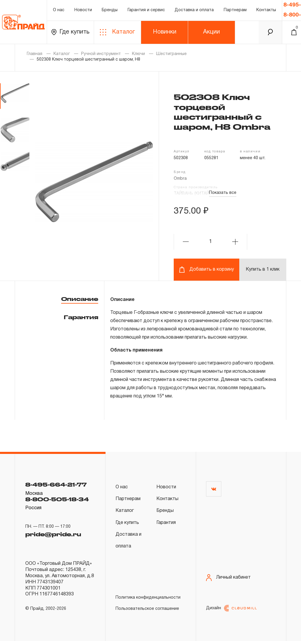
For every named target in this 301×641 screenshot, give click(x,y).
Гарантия (81, 317)
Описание (79, 299)
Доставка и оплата (194, 10)
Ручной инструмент (101, 54)
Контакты (266, 10)
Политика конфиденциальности (148, 598)
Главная (34, 54)
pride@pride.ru (53, 534)
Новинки (164, 32)
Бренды (110, 10)
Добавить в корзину (206, 270)
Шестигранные (171, 54)
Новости (83, 10)
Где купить (70, 32)
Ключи (138, 54)
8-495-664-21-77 (56, 484)
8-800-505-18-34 (57, 499)
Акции (211, 32)
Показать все (222, 193)
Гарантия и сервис (146, 10)
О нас (58, 10)
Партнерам (235, 10)
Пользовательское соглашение (147, 609)
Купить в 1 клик (263, 269)
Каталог (117, 32)
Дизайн (231, 608)
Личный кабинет (228, 577)
